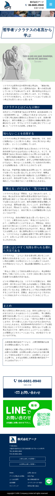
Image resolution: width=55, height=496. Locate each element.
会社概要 (12, 482)
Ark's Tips (31, 476)
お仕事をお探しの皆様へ (27, 464)
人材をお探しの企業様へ (27, 459)
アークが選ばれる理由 (16, 476)
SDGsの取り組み (33, 486)
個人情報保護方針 (33, 479)
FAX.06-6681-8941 (15, 454)
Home (11, 473)
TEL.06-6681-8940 (15, 451)
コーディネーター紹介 (35, 482)
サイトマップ (13, 486)
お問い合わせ (30, 392)
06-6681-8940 (36, 5)
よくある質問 (13, 479)
